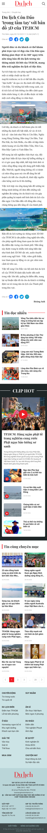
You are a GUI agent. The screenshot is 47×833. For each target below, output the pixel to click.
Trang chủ (6, 12)
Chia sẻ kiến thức (33, 748)
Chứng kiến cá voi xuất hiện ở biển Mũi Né (32, 506)
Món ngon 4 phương (34, 714)
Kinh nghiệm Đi (32, 742)
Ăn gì (28, 707)
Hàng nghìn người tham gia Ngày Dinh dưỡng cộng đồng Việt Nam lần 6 (34, 573)
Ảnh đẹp (29, 731)
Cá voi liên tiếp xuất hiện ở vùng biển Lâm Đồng (33, 489)
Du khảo (29, 721)
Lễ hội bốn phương (10, 714)
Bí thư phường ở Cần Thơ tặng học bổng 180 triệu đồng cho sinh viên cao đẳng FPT (32, 339)
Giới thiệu (12, 826)
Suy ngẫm (30, 693)
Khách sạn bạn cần (10, 731)
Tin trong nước (8, 697)
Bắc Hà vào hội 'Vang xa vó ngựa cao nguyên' (11, 664)
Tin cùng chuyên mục (21, 546)
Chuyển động (9, 693)
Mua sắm (6, 755)
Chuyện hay (16, 12)
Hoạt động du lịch (33, 759)
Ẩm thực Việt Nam (33, 710)
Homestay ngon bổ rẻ (11, 724)
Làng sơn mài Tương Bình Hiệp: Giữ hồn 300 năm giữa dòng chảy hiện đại (32, 354)
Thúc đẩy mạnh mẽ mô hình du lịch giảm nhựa (34, 634)
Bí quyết (29, 738)
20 (35, 680)
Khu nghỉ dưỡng (9, 728)
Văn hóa (5, 742)
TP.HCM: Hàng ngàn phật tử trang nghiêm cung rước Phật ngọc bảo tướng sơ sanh (23, 440)
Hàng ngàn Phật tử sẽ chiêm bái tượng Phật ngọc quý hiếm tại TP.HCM (34, 665)
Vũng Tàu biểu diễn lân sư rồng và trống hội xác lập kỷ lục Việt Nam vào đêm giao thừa (32, 322)
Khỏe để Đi (30, 745)
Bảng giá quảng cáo (30, 826)
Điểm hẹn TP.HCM (10, 710)
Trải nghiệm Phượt (33, 728)
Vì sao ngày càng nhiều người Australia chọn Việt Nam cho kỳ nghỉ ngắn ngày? (34, 604)
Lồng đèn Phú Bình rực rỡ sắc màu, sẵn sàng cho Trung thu (32, 371)
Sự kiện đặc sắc (32, 762)
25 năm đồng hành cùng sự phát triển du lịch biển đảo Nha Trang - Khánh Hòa (11, 573)
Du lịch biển (8, 707)
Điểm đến (29, 724)
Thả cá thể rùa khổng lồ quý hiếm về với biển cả (32, 524)
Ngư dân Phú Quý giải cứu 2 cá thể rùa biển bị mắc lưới (32, 472)
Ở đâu (5, 721)
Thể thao (6, 748)
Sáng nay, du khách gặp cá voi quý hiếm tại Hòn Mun (11, 603)
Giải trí (6, 738)
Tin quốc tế (7, 700)
